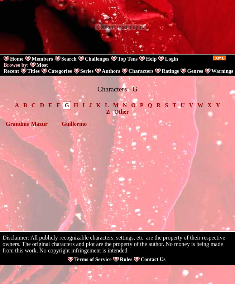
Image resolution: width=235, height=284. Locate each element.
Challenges (97, 59)
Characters (140, 71)
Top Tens (128, 59)
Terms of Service (92, 259)
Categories (60, 71)
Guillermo (74, 124)
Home (16, 59)
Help (151, 59)
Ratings (170, 71)
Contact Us (153, 259)
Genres (195, 71)
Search (69, 59)
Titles (33, 71)
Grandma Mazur (27, 124)
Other (121, 112)
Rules (126, 259)
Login (171, 59)
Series (86, 71)
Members (42, 59)
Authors (111, 71)
